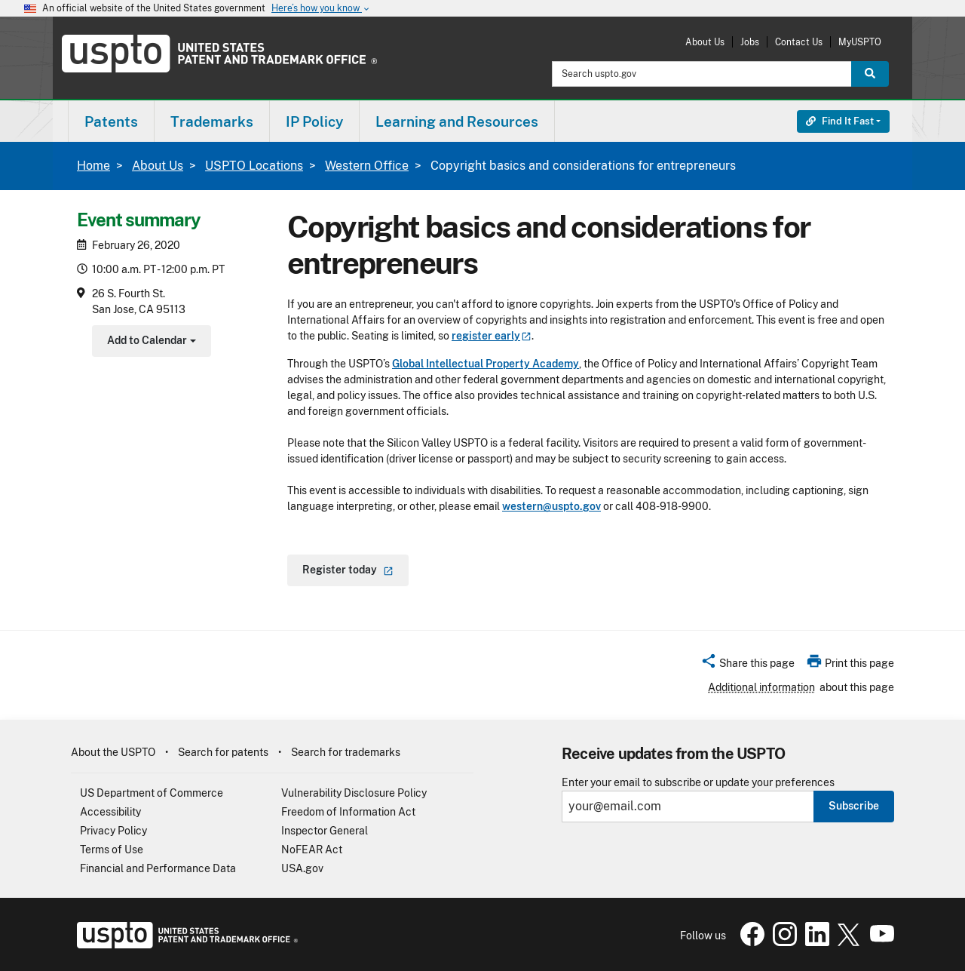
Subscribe (854, 806)
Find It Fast (840, 121)
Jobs (749, 42)
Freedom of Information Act (348, 812)
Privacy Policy (113, 831)
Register (348, 570)
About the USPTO (113, 752)
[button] (747, 665)
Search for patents (223, 752)
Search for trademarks (345, 752)
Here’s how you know (321, 9)
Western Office (367, 165)
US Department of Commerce (151, 793)
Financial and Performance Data (158, 868)
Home (93, 165)
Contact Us (799, 42)
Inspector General (324, 831)
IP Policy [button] (314, 121)
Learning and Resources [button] (456, 121)
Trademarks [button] (211, 121)
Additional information (761, 687)
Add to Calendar (149, 342)
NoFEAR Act (311, 849)
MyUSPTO (859, 42)
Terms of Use (111, 849)
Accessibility (110, 812)
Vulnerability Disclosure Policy (354, 793)
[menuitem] (111, 121)
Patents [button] (111, 121)
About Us (705, 42)
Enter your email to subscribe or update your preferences (698, 782)
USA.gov (302, 868)
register (492, 336)
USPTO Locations (254, 165)
